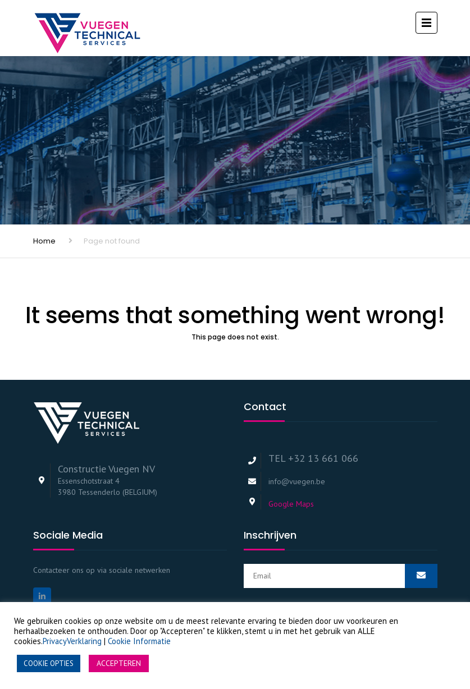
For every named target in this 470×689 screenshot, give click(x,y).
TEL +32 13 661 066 (313, 458)
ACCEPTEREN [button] (119, 663)
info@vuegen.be (296, 481)
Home (44, 241)
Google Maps (291, 504)
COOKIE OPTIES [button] (49, 663)
